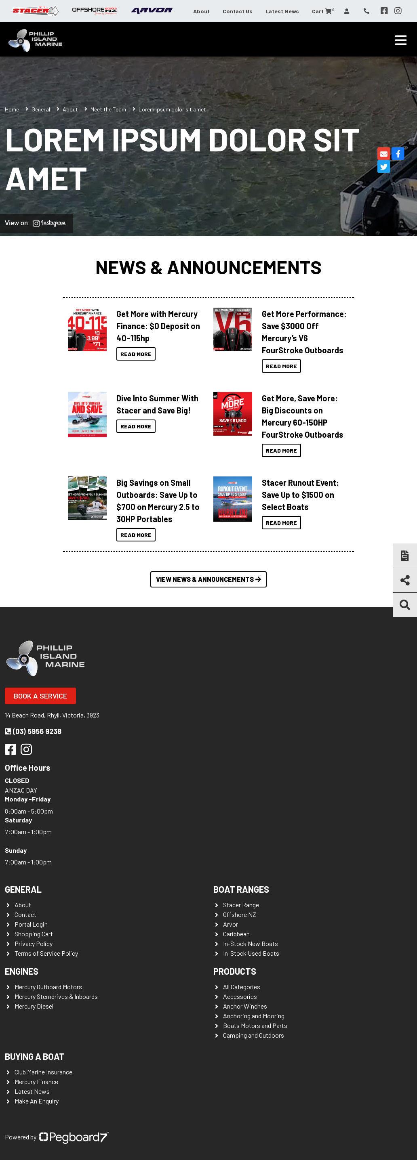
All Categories (241, 986)
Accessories (240, 996)
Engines (21, 971)
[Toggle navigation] (401, 40)
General (23, 889)
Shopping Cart (34, 934)
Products (234, 971)
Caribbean (236, 934)
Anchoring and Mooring (253, 1015)
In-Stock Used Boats (251, 953)
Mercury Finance (36, 1081)
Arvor (230, 924)
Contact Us (238, 11)
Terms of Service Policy (46, 953)
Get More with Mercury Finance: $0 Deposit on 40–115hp (158, 326)
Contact (25, 914)
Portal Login (31, 924)
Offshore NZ (239, 914)
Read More (136, 353)
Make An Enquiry (37, 1101)
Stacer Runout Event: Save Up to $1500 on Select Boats (300, 495)
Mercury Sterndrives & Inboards (56, 996)
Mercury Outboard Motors (48, 986)
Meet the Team (108, 109)
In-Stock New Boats (250, 943)
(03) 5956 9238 (33, 731)
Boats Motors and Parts (255, 1025)
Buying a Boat (35, 1056)
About (201, 11)
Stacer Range (241, 904)
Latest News (282, 11)
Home (12, 109)
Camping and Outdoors (253, 1035)
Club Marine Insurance (43, 1072)
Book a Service (40, 695)
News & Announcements (208, 267)
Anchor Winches (245, 1006)
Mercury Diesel (34, 1006)
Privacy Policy (34, 943)
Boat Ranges (241, 889)
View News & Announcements (208, 579)
